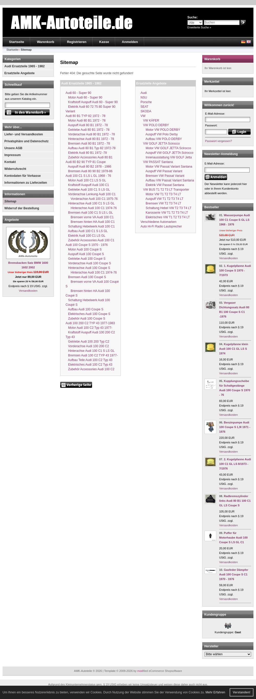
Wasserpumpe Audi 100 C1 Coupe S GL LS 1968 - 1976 (234, 220)
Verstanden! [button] (241, 692)
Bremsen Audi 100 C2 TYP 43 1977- (92, 355)
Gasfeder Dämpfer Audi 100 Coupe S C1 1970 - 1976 (233, 574)
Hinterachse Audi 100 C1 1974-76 (91, 208)
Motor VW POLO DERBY (160, 130)
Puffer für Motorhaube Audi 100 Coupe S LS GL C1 (233, 537)
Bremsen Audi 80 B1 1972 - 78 (88, 143)
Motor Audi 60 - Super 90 (84, 97)
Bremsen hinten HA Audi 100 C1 (90, 222)
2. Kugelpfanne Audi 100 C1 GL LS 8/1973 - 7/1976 (235, 464)
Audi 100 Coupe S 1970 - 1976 (87, 245)
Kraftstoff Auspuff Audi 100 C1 (87, 185)
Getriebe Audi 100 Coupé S (85, 258)
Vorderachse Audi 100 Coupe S (88, 263)
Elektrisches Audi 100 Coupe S (88, 314)
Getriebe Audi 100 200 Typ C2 (87, 341)
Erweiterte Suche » (199, 27)
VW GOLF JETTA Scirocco (160, 143)
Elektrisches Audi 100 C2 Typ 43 (89, 364)
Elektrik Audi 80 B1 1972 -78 (86, 153)
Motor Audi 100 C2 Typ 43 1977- (89, 328)
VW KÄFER (150, 120)
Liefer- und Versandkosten (23, 134)
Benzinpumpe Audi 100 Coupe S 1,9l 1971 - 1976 (234, 427)
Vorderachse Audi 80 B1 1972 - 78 (90, 134)
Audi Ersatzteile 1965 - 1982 (24, 66)
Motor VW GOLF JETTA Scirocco (166, 148)
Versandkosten (28, 290)
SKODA (146, 111)
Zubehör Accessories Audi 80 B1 (89, 157)
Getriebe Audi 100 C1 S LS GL (88, 189)
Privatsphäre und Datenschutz (26, 141)
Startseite (16, 42)
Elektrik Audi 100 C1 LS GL (85, 235)
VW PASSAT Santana (157, 162)
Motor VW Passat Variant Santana (166, 166)
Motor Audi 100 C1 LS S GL (86, 180)
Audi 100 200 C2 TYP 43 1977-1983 (90, 323)
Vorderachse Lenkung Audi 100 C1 (90, 194)
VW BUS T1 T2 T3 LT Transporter (165, 189)
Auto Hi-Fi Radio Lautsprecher (161, 226)
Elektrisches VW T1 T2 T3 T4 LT (165, 217)
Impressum (12, 155)
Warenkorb (45, 42)
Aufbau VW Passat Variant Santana (167, 180)
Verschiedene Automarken (158, 222)
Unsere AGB (13, 148)
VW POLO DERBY (155, 125)
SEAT (144, 106)
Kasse (104, 42)
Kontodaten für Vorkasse (22, 176)
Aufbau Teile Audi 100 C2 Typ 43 (89, 360)
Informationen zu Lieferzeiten (25, 182)
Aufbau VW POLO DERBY (161, 139)
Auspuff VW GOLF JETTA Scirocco (167, 153)
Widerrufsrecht (15, 169)
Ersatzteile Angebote (19, 73)
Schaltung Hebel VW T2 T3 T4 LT (166, 208)
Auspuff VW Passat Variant (161, 171)
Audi (144, 93)
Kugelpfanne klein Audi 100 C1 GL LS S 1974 (233, 349)
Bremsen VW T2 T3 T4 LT (161, 203)
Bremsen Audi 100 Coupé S (86, 277)
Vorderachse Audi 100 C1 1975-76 (92, 199)
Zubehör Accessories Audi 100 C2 (90, 369)
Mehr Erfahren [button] (215, 692)
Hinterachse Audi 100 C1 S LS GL (90, 203)
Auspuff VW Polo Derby (159, 134)
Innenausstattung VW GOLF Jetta (166, 157)
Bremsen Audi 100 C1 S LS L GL (89, 212)
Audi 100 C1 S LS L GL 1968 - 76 (88, 176)
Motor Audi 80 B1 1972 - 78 (85, 120)
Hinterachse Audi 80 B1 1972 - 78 (90, 139)
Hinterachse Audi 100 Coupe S (88, 268)
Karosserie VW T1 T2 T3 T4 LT (164, 212)
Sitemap (10, 201)
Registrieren (77, 42)
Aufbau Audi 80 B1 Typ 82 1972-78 (90, 148)
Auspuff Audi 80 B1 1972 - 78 (87, 125)
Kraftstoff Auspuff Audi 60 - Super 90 (92, 102)
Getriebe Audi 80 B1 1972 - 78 (87, 130)
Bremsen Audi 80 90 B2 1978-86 (89, 171)
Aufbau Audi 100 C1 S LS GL (87, 231)
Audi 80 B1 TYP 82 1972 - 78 (85, 116)
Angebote (12, 220)
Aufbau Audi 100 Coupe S (84, 309)
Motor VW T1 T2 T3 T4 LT (161, 194)
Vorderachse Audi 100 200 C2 (87, 346)
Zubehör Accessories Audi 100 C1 (90, 240)
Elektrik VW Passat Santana (162, 185)
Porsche (146, 102)
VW (143, 116)
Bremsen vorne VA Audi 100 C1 (90, 217)
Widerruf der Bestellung (21, 208)
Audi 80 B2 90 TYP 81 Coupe (86, 162)
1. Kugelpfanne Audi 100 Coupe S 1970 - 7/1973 (235, 270)
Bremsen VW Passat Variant (162, 176)
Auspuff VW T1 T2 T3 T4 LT (162, 199)
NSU (144, 97)
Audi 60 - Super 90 (78, 93)
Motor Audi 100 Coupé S (84, 249)
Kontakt (10, 162)
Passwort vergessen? (218, 141)
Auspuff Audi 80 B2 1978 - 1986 (88, 166)
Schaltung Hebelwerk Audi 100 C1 (90, 226)
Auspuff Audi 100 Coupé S (85, 254)
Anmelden (130, 42)
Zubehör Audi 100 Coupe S (85, 318)
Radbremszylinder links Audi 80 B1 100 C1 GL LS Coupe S (235, 501)
